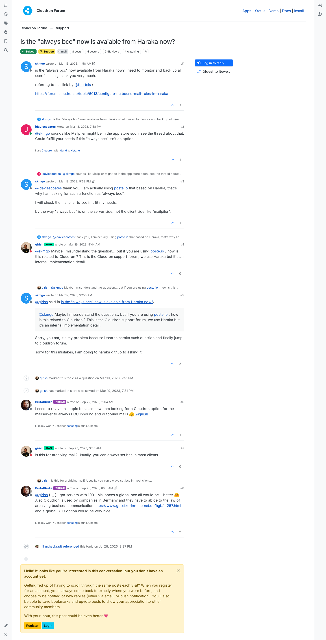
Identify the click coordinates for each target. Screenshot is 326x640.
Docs (286, 11)
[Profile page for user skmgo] (26, 66)
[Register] (320, 14)
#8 (182, 488)
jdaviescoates (45, 126)
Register (32, 625)
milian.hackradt (51, 546)
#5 (182, 295)
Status (260, 11)
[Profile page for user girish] (26, 247)
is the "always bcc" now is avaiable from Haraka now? (107, 302)
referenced (71, 546)
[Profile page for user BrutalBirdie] (26, 405)
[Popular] (6, 32)
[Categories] (6, 5)
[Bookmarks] (6, 41)
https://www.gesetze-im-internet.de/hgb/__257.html (137, 505)
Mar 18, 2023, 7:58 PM (85, 126)
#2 (182, 126)
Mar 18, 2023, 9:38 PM (75, 181)
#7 (182, 448)
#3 (182, 181)
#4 (182, 244)
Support (46, 51)
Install (299, 11)
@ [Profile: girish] (41, 302)
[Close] (178, 571)
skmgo (40, 63)
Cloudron (47, 150)
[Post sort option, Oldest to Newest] (214, 71)
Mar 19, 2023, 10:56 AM (75, 295)
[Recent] (6, 14)
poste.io (121, 188)
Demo (274, 11)
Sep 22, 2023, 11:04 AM (96, 402)
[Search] (6, 50)
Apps (246, 11)
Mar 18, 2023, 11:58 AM (75, 63)
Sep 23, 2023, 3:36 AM (84, 448)
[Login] (320, 5)
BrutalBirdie (43, 402)
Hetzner (76, 150)
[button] (6, 625)
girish (39, 244)
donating (72, 425)
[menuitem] (320, 5)
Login (48, 625)
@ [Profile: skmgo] (42, 133)
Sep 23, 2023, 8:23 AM (96, 488)
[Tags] (6, 23)
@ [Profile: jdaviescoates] (48, 188)
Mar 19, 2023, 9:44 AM (84, 244)
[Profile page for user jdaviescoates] (26, 129)
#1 (182, 63)
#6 (182, 402)
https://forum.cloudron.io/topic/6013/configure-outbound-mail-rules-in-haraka (101, 93)
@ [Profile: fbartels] (83, 84)
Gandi (63, 150)
